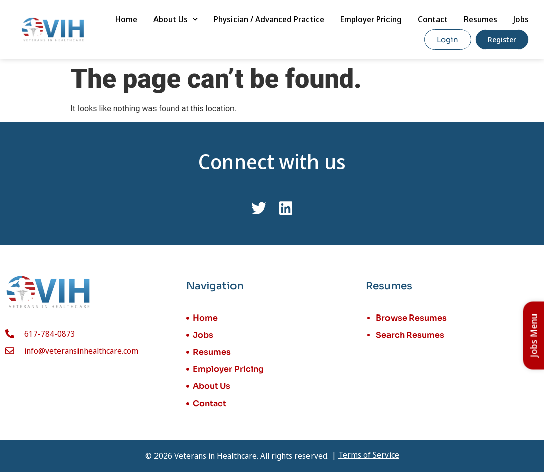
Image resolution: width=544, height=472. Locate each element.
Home (126, 19)
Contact (433, 19)
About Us (175, 19)
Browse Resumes (411, 317)
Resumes (480, 19)
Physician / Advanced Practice (269, 19)
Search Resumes (410, 335)
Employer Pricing (371, 19)
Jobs (521, 19)
